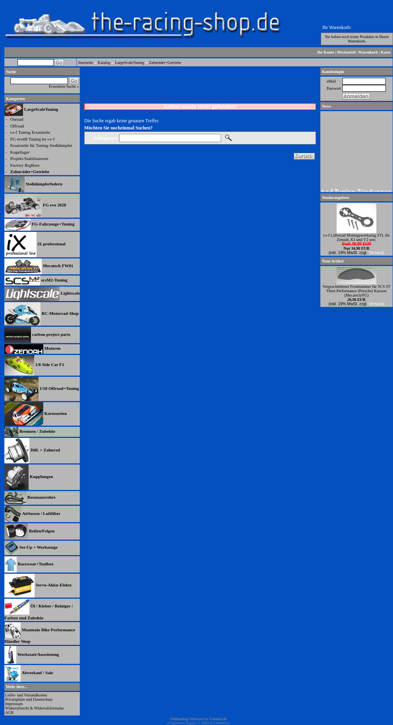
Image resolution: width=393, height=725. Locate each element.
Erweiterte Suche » (64, 86)
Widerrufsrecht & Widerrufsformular (34, 708)
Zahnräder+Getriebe (165, 62)
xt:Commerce (220, 723)
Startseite (85, 62)
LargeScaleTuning (129, 62)
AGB (9, 712)
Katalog (104, 62)
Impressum (14, 704)
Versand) (376, 253)
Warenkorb (368, 52)
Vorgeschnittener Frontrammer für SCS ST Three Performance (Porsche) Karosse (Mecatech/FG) (356, 290)
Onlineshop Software (187, 719)
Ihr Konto (325, 52)
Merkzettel (346, 52)
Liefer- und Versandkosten (26, 695)
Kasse (386, 52)
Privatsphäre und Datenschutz (28, 699)
